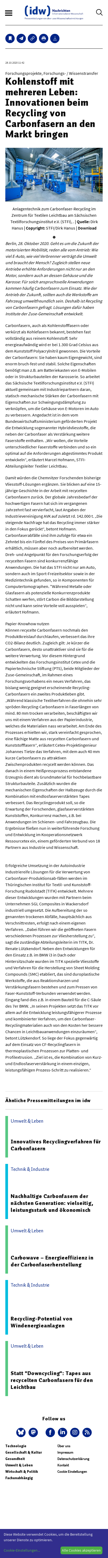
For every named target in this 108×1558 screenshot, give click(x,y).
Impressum (65, 1452)
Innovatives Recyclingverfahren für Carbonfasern (56, 1145)
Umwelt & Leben (19, 1465)
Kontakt (63, 1465)
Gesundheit (15, 1458)
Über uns (63, 1446)
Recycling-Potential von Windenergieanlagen (41, 1322)
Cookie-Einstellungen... (22, 1550)
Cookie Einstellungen (72, 1471)
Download (87, 228)
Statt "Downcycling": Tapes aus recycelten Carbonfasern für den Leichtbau (52, 1380)
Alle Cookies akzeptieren (81, 1550)
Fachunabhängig (19, 1478)
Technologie (15, 1446)
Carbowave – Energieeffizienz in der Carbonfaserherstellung (52, 1261)
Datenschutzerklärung (73, 1459)
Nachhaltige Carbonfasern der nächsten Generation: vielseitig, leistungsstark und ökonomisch (52, 1203)
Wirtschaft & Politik (21, 1471)
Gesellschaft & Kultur (23, 1452)
